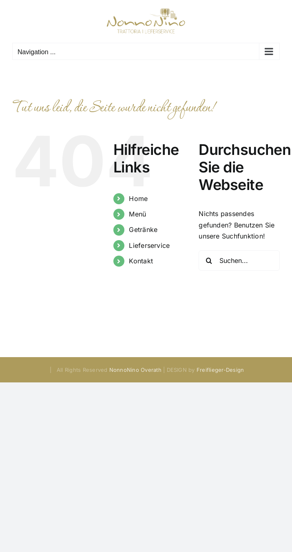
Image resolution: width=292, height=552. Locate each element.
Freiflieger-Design (220, 370)
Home (138, 198)
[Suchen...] (239, 260)
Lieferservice (149, 245)
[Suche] (209, 260)
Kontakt (141, 261)
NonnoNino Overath (135, 370)
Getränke (143, 229)
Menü (137, 214)
